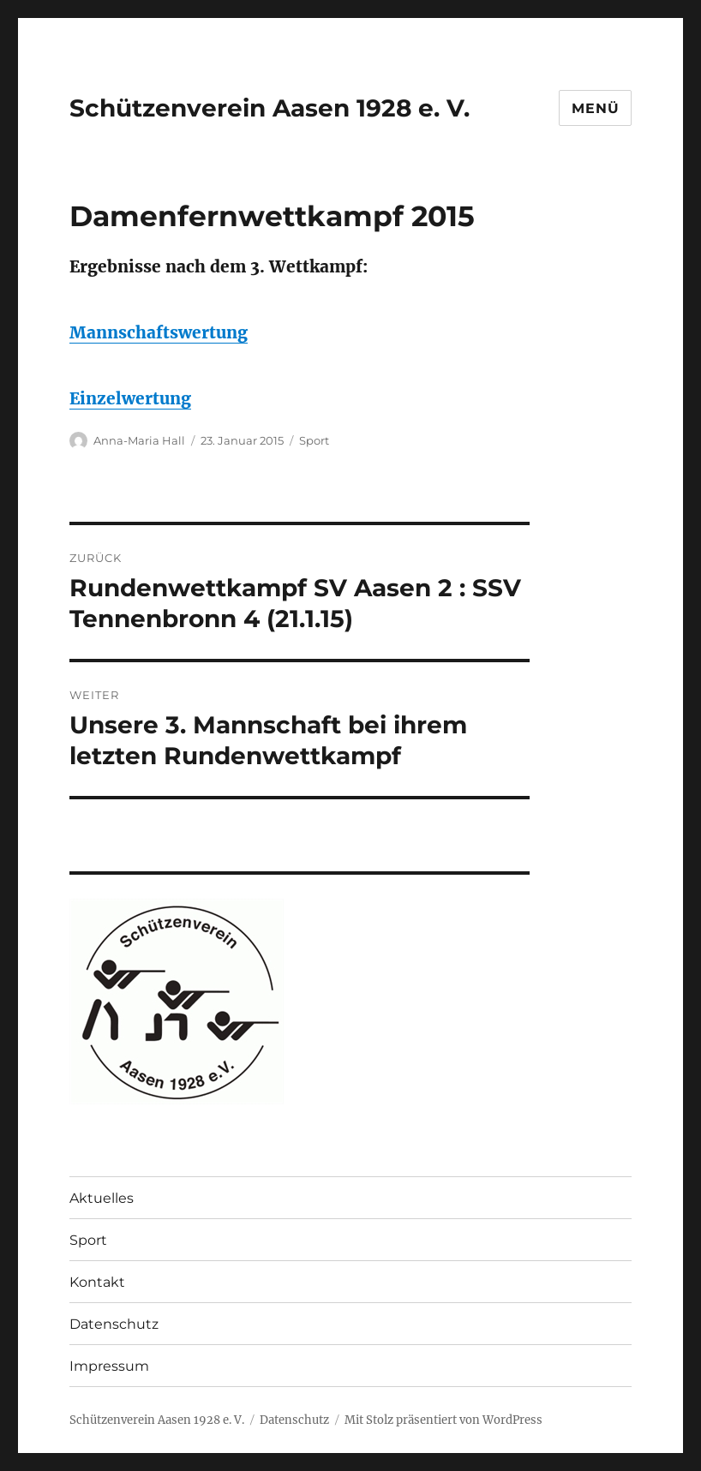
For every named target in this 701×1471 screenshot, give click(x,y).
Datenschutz (114, 1324)
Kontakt (97, 1282)
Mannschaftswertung (158, 332)
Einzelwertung (130, 398)
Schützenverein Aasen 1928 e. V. (269, 108)
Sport (314, 440)
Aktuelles (101, 1198)
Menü (595, 108)
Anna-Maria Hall (139, 440)
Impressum (109, 1366)
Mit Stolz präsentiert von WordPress (443, 1420)
